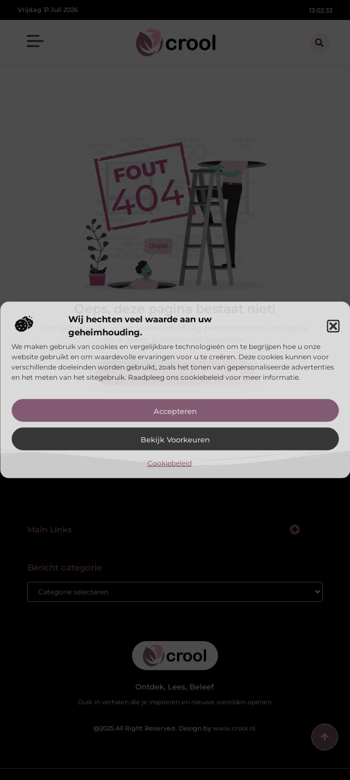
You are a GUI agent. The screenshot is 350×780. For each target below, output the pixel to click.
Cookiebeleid (169, 463)
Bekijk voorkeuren (175, 439)
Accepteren (175, 411)
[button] (333, 325)
